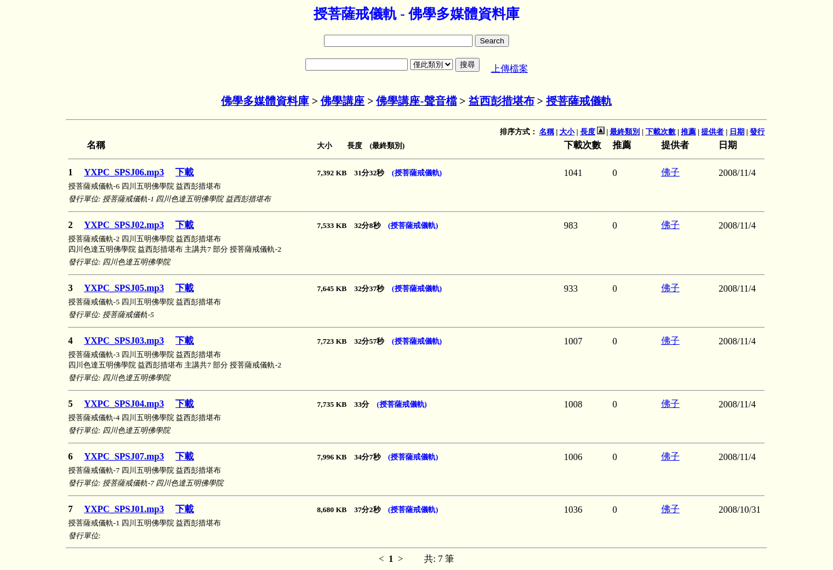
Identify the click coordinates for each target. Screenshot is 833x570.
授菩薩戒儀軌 (579, 101)
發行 (757, 131)
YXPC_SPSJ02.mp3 (124, 225)
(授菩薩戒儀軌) (417, 172)
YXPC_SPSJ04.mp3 (124, 404)
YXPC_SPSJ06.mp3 (124, 172)
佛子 (670, 172)
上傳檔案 (509, 68)
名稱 (546, 131)
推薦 (688, 131)
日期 (736, 131)
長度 (587, 131)
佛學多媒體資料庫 (265, 101)
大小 (566, 131)
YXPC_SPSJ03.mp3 (124, 340)
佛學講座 (342, 101)
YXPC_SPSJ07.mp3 (124, 456)
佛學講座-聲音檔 (416, 101)
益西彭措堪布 (502, 101)
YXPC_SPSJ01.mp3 (124, 509)
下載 (184, 172)
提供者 (712, 131)
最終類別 (625, 131)
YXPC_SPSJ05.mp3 (124, 288)
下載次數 (661, 131)
